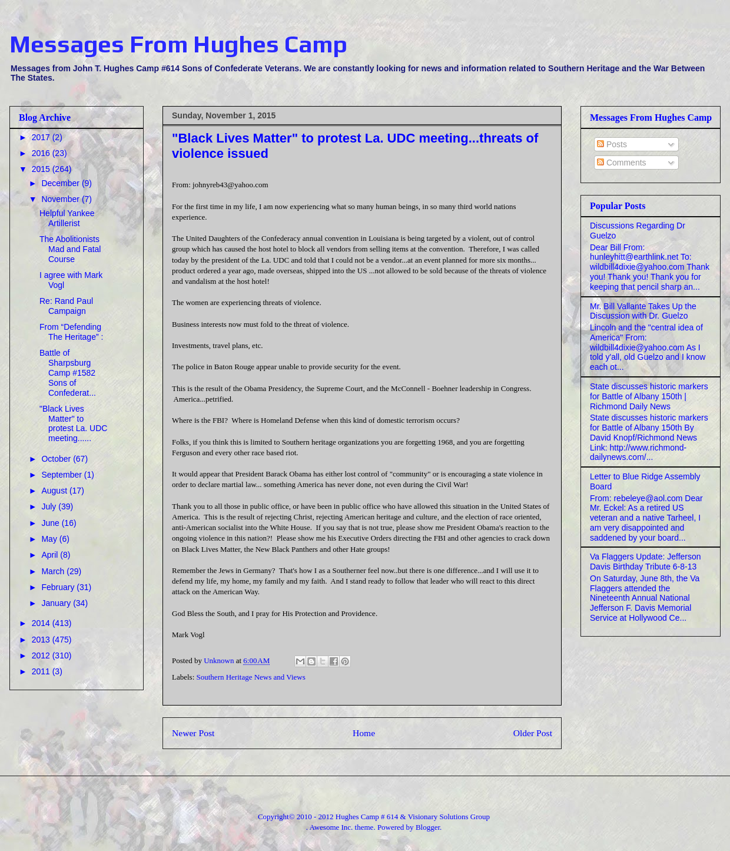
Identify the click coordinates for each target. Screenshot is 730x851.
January (57, 603)
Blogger (428, 827)
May (50, 539)
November (61, 199)
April (50, 554)
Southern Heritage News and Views (251, 677)
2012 (42, 655)
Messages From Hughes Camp (178, 44)
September (62, 474)
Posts (612, 144)
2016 (42, 153)
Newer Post (193, 733)
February (59, 587)
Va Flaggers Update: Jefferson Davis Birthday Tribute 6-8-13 (645, 561)
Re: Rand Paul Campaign (66, 306)
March (54, 571)
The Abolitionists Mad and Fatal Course (70, 249)
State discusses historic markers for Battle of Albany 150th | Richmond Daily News (649, 396)
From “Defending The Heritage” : (71, 332)
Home (364, 733)
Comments (621, 162)
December (61, 183)
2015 (42, 169)
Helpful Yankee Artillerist (67, 218)
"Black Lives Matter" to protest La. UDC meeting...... (73, 423)
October (57, 458)
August (55, 490)
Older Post (532, 733)
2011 (42, 671)
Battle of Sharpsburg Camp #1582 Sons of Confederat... (67, 372)
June (51, 523)
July (49, 506)
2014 (42, 623)
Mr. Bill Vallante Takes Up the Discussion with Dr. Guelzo (643, 311)
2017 (42, 137)
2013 (42, 639)
